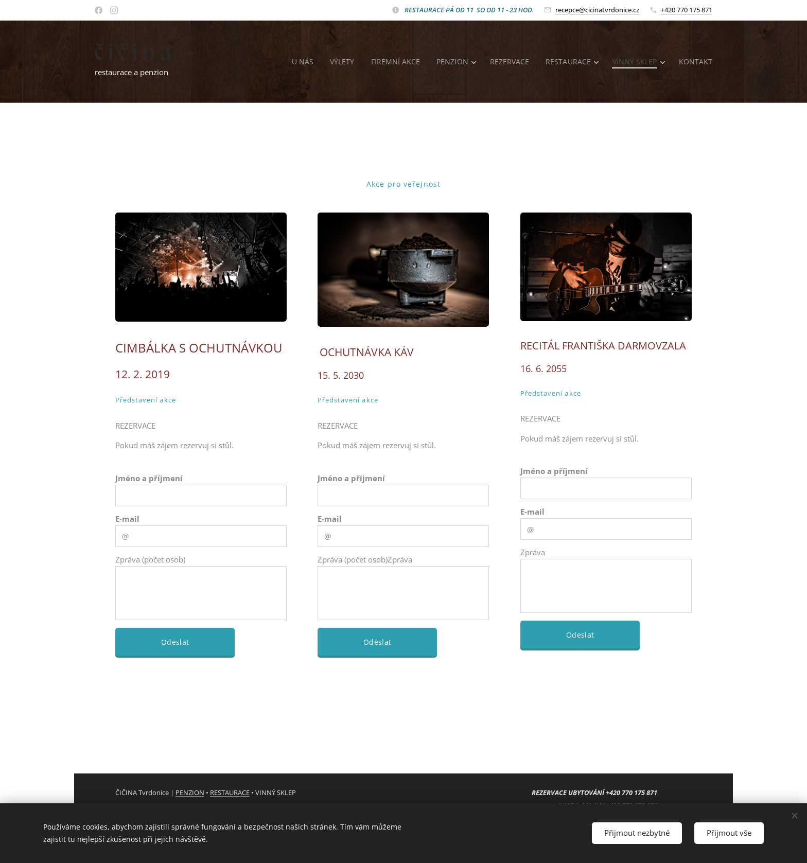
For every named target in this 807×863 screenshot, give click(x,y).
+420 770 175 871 (686, 9)
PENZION (190, 792)
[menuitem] (298, 62)
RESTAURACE (230, 792)
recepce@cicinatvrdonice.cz (597, 9)
